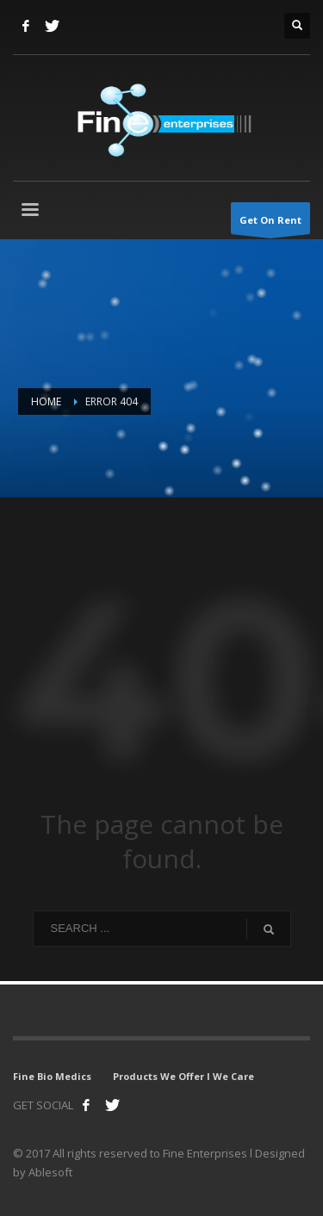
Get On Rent (270, 223)
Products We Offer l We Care (183, 1076)
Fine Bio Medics (52, 1076)
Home (46, 401)
